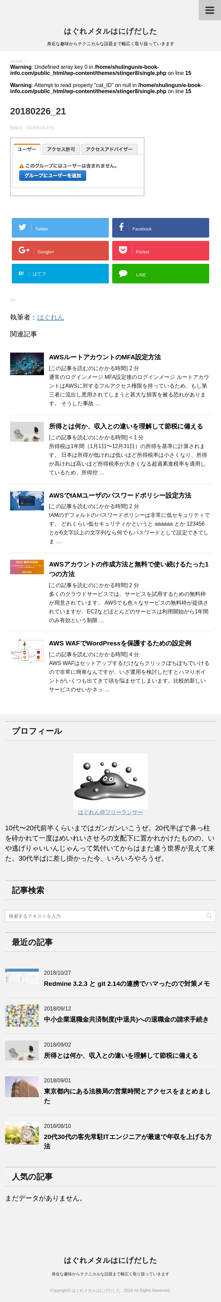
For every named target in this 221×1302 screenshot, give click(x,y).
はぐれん (50, 317)
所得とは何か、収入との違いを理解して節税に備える (126, 426)
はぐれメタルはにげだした (110, 31)
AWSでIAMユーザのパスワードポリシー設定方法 (120, 495)
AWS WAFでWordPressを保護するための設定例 (120, 643)
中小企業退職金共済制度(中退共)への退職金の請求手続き (126, 1019)
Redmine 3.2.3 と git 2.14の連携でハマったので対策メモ (127, 983)
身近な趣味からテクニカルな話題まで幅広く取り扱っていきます (110, 1274)
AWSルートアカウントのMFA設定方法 (105, 357)
